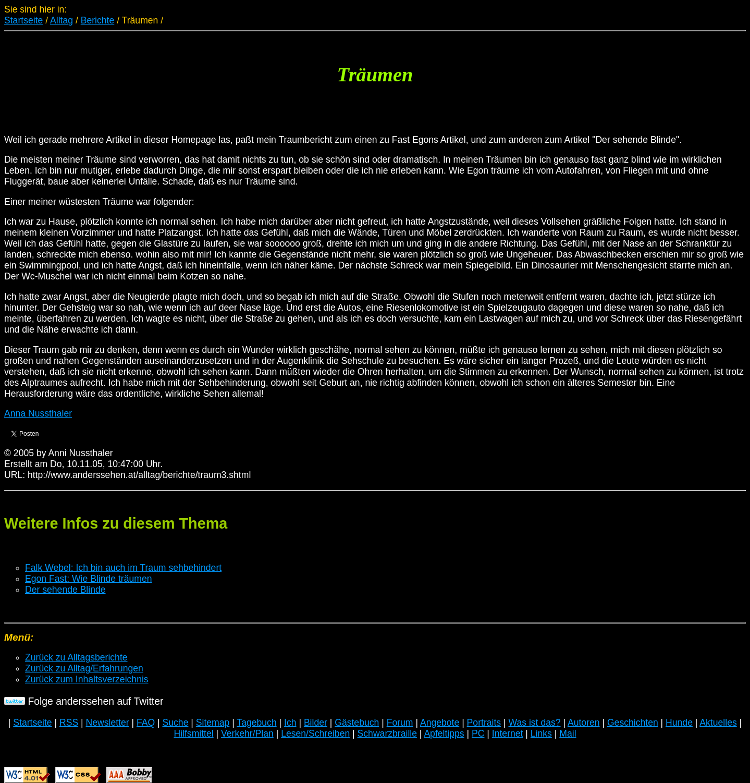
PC (478, 733)
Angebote (439, 722)
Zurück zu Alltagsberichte (76, 657)
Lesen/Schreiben (315, 733)
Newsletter (107, 722)
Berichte (98, 20)
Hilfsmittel (193, 733)
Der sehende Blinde (65, 589)
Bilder (315, 722)
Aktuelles (717, 722)
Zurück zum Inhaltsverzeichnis (87, 679)
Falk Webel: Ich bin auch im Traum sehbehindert (123, 567)
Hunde (679, 722)
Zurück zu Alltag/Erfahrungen (84, 668)
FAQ (146, 722)
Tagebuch (256, 722)
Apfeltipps (444, 733)
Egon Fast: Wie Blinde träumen (88, 578)
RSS (68, 722)
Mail (567, 733)
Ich (290, 722)
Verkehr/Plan (247, 733)
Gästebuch (357, 722)
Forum (400, 722)
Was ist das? (534, 722)
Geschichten (632, 722)
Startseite (23, 20)
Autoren (584, 722)
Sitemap (213, 722)
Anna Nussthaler (38, 413)
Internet (507, 733)
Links (541, 733)
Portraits (484, 722)
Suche (176, 722)
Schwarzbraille (387, 733)
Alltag (61, 20)
